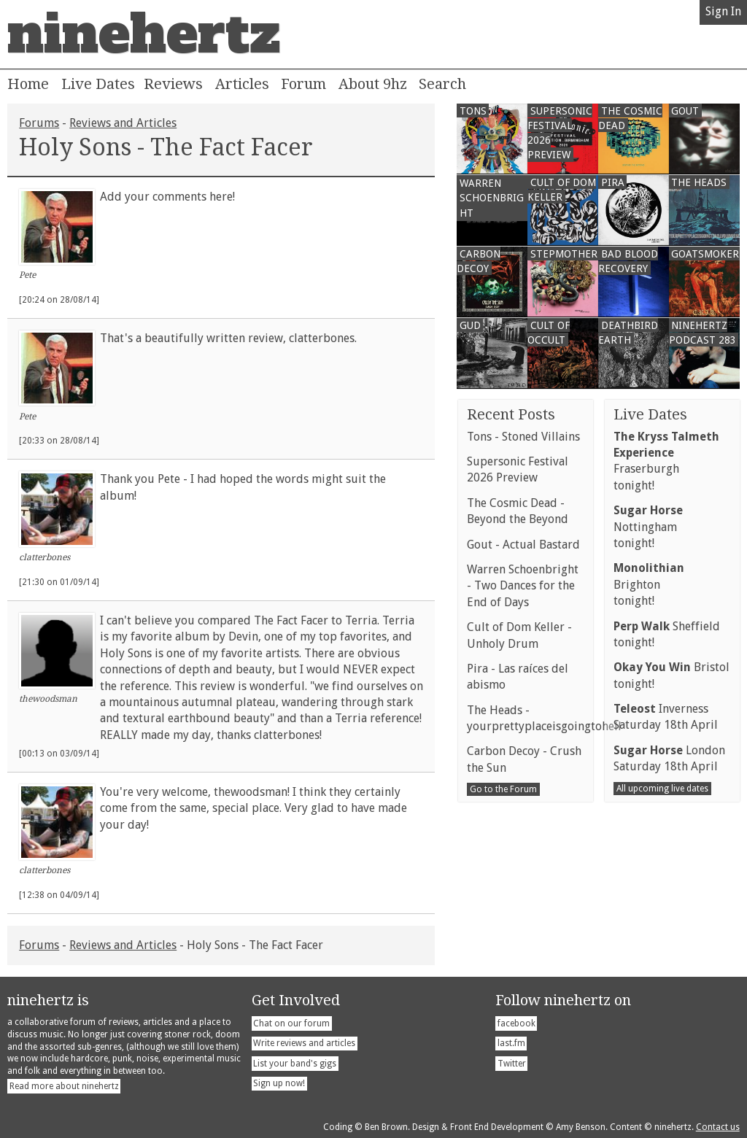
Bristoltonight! (671, 675)
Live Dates (98, 84)
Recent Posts (511, 414)
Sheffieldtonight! (667, 634)
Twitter (512, 1063)
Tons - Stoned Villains (523, 437)
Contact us (718, 1127)
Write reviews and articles (304, 1043)
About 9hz (372, 84)
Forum (303, 84)
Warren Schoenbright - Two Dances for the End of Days (522, 585)
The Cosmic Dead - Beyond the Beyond (517, 511)
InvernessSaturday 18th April (666, 717)
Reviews (173, 84)
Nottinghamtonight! (648, 526)
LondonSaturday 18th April (669, 758)
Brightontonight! (649, 584)
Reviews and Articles (123, 123)
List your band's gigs (294, 1063)
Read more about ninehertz (64, 1086)
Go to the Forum (503, 789)
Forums (39, 123)
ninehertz (143, 34)
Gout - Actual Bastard (523, 544)
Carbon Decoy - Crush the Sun (524, 759)
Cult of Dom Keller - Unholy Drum (519, 635)
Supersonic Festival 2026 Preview (517, 469)
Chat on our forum (291, 1023)
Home (28, 84)
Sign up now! (279, 1083)
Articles (242, 84)
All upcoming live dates (662, 788)
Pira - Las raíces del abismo (517, 677)
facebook (516, 1023)
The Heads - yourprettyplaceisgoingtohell (525, 718)
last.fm (511, 1043)
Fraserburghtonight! (666, 461)
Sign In (723, 11)
